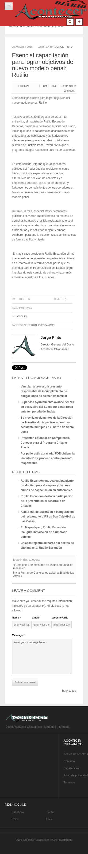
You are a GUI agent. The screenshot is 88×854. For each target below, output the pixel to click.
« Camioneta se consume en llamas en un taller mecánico (43, 566)
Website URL (60, 617)
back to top (69, 690)
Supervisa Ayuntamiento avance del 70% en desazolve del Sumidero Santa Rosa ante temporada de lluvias (48, 406)
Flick (49, 819)
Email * (36, 617)
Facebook (18, 812)
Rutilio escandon (43, 325)
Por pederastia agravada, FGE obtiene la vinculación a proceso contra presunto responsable (48, 458)
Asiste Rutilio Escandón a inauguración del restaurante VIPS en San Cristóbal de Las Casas (48, 516)
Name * (16, 617)
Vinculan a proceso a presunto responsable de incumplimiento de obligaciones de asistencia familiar (44, 391)
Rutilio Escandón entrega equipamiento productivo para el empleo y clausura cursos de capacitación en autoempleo (47, 485)
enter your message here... (42, 656)
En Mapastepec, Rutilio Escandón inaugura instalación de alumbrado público (44, 532)
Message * (18, 635)
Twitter (50, 812)
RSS (15, 819)
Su (65, 768)
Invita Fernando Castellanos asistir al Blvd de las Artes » (43, 574)
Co (65, 761)
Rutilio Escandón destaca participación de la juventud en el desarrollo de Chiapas (47, 501)
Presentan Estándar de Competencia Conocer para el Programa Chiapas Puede (45, 442)
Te (65, 782)
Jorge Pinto (64, 46)
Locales (21, 316)
